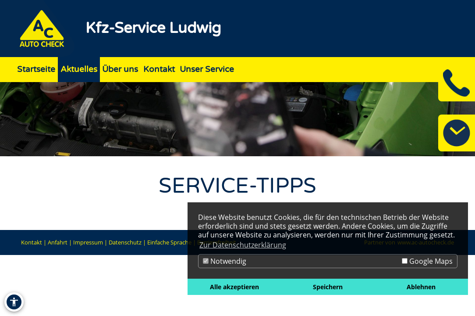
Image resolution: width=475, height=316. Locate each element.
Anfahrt (57, 242)
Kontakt (31, 242)
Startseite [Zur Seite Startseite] (36, 69)
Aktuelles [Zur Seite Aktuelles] (78, 69)
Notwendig (224, 261)
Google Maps (427, 261)
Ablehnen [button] (421, 287)
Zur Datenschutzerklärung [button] (242, 245)
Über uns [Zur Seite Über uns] (120, 69)
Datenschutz (125, 242)
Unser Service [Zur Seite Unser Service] (207, 69)
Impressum (88, 242)
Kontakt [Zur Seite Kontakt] (159, 69)
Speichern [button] (328, 287)
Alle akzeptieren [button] (234, 287)
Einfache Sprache (169, 242)
